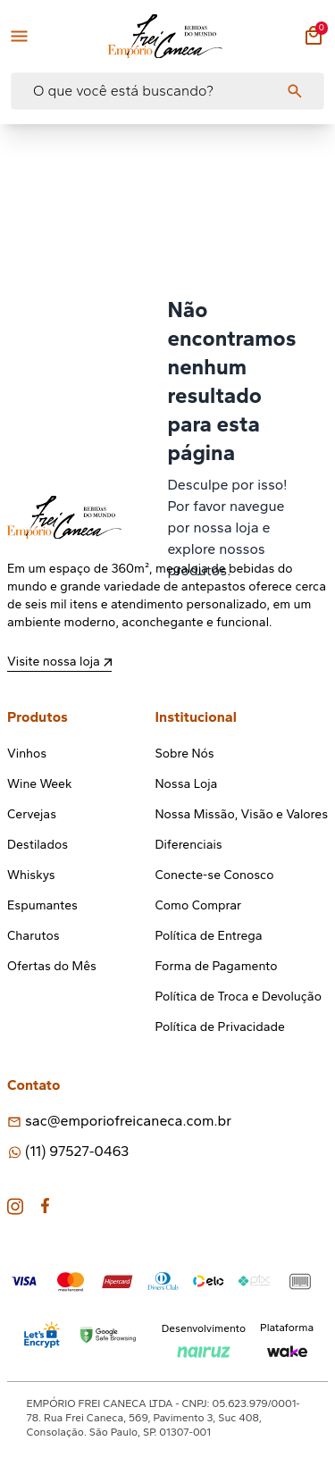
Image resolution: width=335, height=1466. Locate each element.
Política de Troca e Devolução (238, 996)
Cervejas (31, 814)
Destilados (37, 844)
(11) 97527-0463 (77, 1151)
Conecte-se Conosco (214, 875)
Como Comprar (198, 905)
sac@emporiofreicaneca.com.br (128, 1120)
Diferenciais (188, 844)
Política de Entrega (209, 935)
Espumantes (42, 905)
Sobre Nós (184, 753)
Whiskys (31, 875)
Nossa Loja (186, 784)
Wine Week (39, 784)
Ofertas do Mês (51, 966)
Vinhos (26, 753)
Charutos (33, 935)
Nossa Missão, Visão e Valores (241, 814)
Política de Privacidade (220, 1027)
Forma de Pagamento (216, 966)
